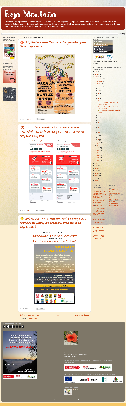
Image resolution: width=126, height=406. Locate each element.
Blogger (84, 399)
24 (99, 98)
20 (99, 120)
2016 (96, 173)
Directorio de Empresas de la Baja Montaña (116, 192)
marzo (98, 155)
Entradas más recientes (29, 315)
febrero (99, 157)
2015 (96, 175)
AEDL (76, 389)
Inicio (57, 315)
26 (99, 93)
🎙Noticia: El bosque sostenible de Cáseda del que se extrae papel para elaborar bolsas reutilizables (99, 221)
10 (99, 132)
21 (99, 117)
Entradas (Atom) (32, 318)
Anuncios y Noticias (114, 195)
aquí (40, 141)
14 (99, 127)
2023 (96, 71)
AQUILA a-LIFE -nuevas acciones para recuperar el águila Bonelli (99, 230)
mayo (98, 150)
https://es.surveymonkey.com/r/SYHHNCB (54, 241)
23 (99, 100)
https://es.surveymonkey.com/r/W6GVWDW (54, 235)
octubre (99, 83)
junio (98, 148)
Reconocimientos (114, 205)
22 (99, 115)
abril (98, 153)
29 (99, 88)
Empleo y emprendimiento (113, 202)
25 (99, 95)
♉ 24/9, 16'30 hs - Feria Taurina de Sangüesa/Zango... (108, 103)
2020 (96, 163)
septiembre (100, 86)
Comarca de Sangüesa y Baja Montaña (115, 198)
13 (99, 130)
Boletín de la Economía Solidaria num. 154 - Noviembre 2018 (99, 237)
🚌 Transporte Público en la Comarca (115, 188)
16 (99, 122)
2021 (96, 76)
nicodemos (66, 399)
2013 (96, 180)
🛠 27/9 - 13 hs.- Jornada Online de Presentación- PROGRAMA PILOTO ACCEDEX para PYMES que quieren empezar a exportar (52, 132)
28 (99, 90)
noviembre (100, 81)
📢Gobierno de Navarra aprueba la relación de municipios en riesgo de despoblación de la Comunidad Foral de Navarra (99, 210)
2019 (96, 165)
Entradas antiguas (82, 315)
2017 (96, 170)
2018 (96, 168)
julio (98, 145)
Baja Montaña (30, 14)
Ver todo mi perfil (77, 392)
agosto (99, 143)
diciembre (99, 78)
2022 (96, 74)
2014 (96, 178)
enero (98, 160)
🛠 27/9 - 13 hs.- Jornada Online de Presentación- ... (108, 107)
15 (99, 125)
